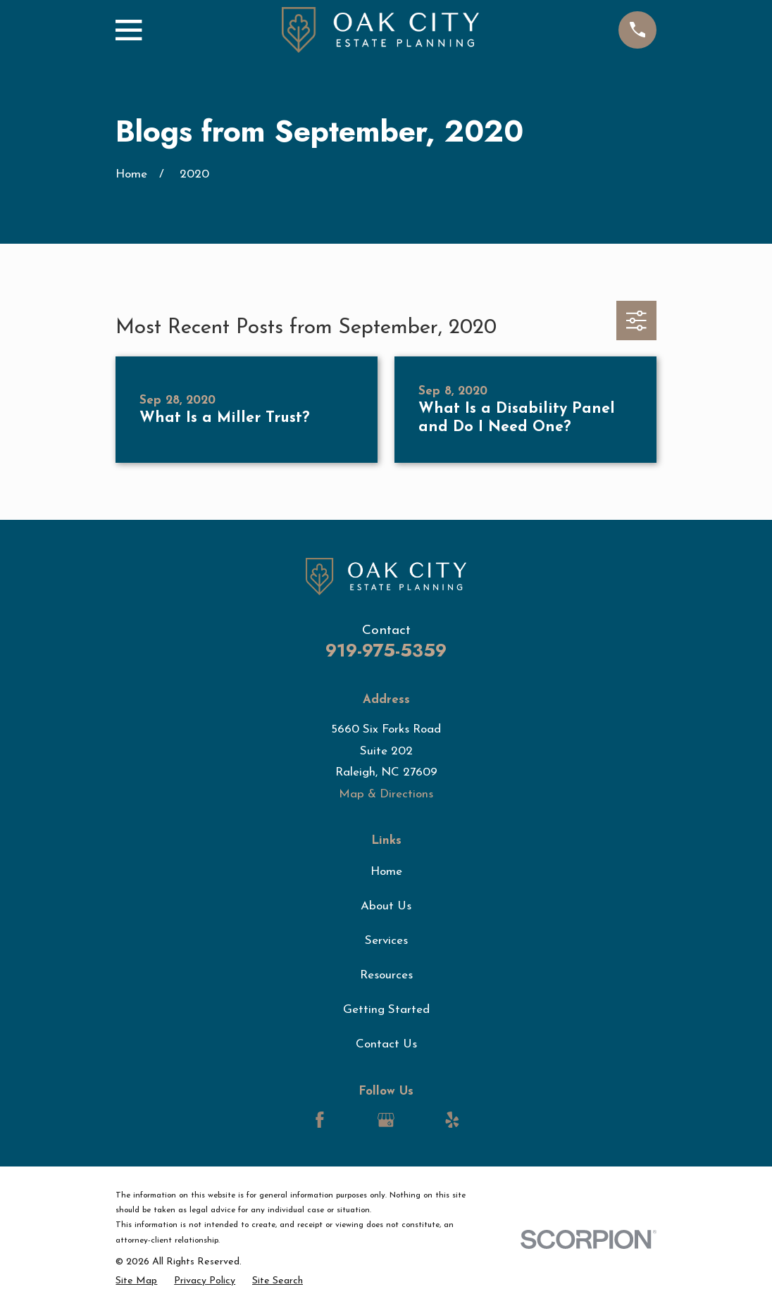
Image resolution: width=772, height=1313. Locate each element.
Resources (386, 975)
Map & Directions (386, 794)
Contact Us (386, 1044)
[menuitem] (136, 1281)
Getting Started (386, 1010)
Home (386, 872)
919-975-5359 (386, 650)
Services (386, 941)
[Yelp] (452, 1120)
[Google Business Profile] (386, 1120)
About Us (386, 906)
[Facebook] (319, 1120)
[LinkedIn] (352, 1120)
